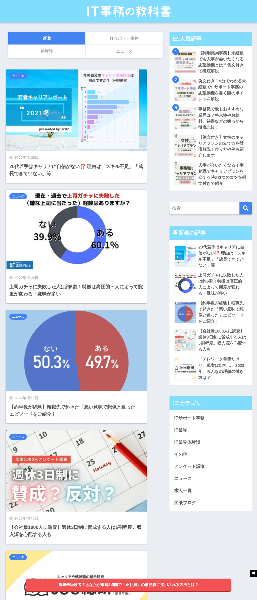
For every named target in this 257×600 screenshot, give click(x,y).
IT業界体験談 (188, 449)
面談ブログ (185, 510)
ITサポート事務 (190, 424)
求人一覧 (183, 498)
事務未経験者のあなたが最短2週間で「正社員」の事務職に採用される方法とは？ (128, 584)
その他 (181, 461)
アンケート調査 (190, 473)
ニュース (20, 76)
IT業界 (181, 437)
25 (96, 530)
